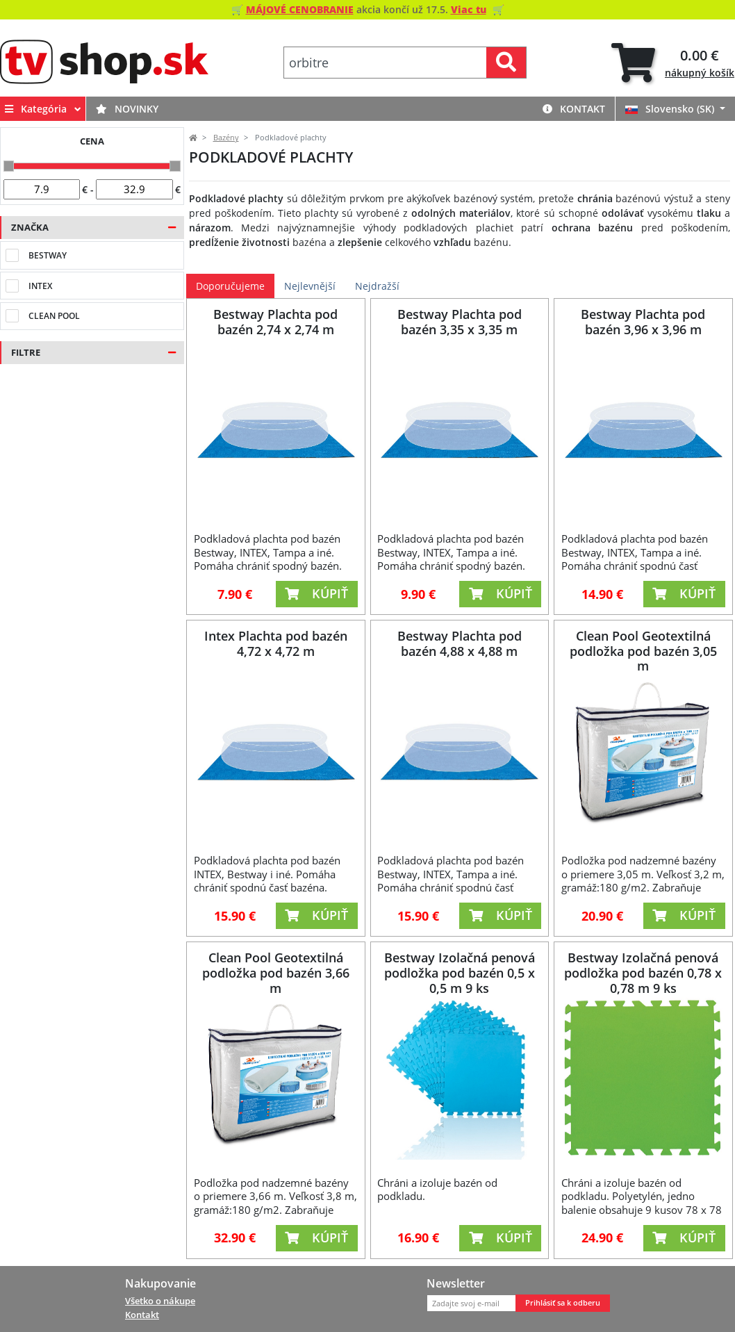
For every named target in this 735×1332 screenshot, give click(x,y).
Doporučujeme (230, 286)
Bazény (226, 137)
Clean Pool (54, 316)
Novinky (127, 108)
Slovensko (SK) (671, 108)
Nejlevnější (310, 286)
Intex (40, 286)
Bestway (47, 255)
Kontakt (574, 108)
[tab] (673, 63)
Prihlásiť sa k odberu (562, 1303)
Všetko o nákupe (160, 1300)
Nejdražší (377, 286)
